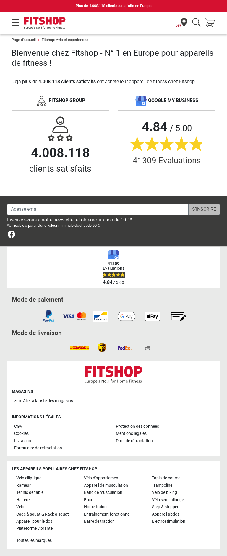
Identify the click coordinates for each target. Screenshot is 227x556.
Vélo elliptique (28, 478)
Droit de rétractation (134, 440)
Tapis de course (166, 478)
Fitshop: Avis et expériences (65, 39)
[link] (11, 235)
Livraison (22, 440)
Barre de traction (99, 521)
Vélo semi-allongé (168, 499)
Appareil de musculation (106, 485)
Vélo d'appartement (102, 478)
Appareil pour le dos (34, 521)
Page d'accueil (24, 39)
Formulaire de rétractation (38, 447)
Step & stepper (165, 506)
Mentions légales (131, 433)
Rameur (23, 485)
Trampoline (162, 485)
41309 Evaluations (167, 160)
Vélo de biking (164, 492)
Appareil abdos (165, 514)
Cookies (21, 433)
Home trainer (96, 506)
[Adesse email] (98, 209)
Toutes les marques (34, 540)
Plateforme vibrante (34, 528)
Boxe (88, 499)
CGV (18, 426)
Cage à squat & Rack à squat (42, 514)
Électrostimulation (168, 521)
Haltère (23, 499)
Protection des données (137, 426)
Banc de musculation (103, 492)
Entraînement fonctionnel (107, 514)
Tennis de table (29, 492)
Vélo (20, 506)
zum (43, 400)
